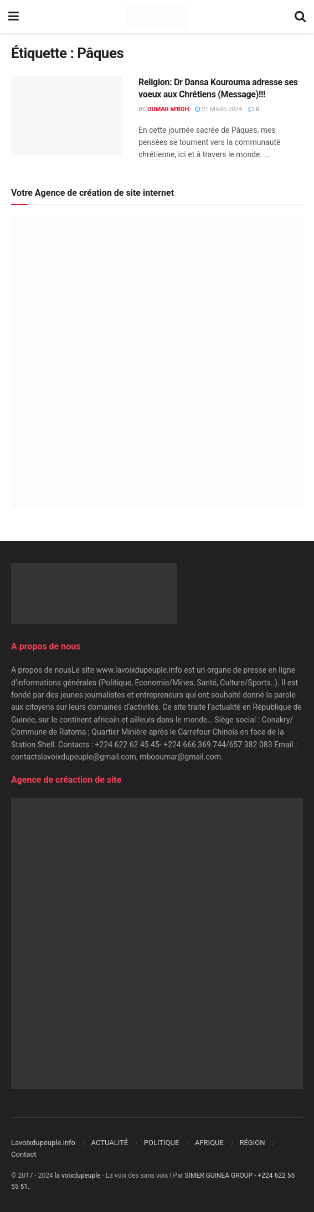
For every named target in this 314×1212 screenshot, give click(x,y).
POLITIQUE (161, 1142)
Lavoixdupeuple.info (43, 1142)
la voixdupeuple (78, 1175)
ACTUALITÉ (109, 1142)
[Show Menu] (13, 16)
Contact (23, 1154)
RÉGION (252, 1142)
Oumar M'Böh (168, 109)
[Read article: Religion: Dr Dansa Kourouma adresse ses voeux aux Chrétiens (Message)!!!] (66, 115)
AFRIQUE (209, 1142)
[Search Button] (300, 16)
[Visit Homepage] (156, 17)
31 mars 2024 (218, 109)
